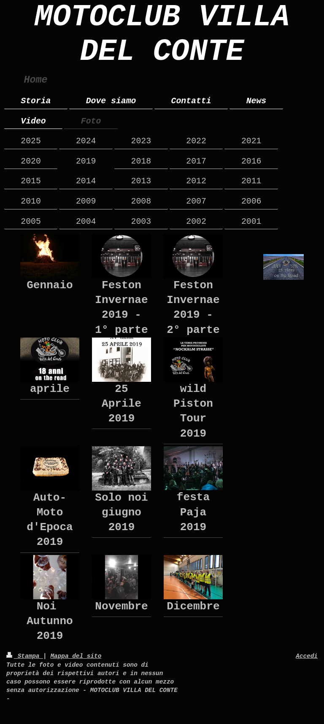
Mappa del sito (75, 656)
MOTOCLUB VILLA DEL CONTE (162, 34)
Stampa (24, 656)
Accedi (307, 656)
